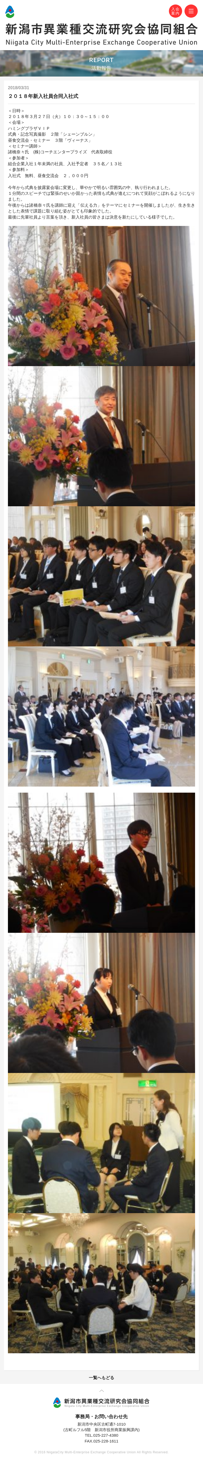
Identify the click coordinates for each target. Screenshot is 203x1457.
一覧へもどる (101, 1377)
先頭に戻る (101, 1392)
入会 (175, 11)
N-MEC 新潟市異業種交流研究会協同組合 (9, 11)
